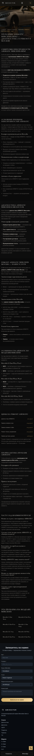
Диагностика (5, 722)
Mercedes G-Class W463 (23, 625)
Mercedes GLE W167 (24, 631)
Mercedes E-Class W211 (24, 637)
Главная (3, 29)
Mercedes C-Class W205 (7, 618)
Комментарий (4, 688)
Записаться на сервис (17, 699)
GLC (2, 749)
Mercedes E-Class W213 (25, 617)
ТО (2, 735)
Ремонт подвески (12, 29)
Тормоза (3, 732)
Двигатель (4, 725)
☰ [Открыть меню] (22, 3)
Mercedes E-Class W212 (9, 637)
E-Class (3, 744)
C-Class (3, 741)
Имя (2, 654)
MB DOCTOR (8, 3)
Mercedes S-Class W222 (9, 624)
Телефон (3, 661)
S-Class (3, 746)
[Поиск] (30, 3)
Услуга (2, 674)
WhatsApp (25, 753)
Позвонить (9, 753)
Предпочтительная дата (7, 681)
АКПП (3, 727)
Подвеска (4, 730)
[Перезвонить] (31, 748)
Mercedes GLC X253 (8, 631)
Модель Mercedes (5, 668)
